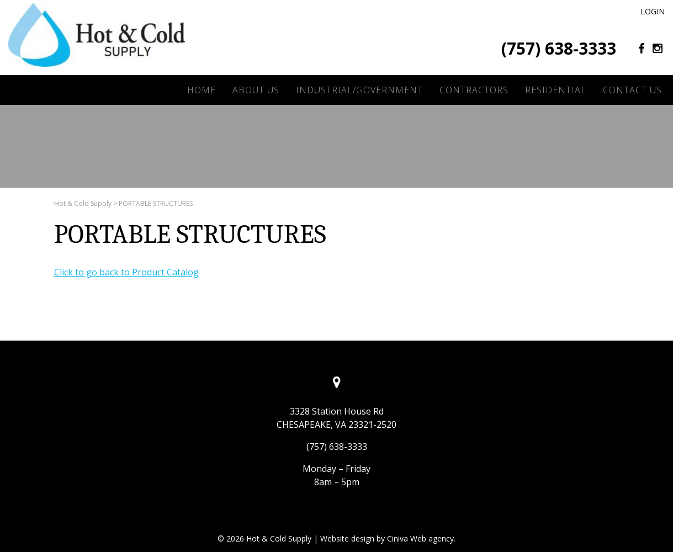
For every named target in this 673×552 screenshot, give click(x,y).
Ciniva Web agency (420, 538)
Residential (555, 90)
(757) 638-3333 (558, 48)
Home (201, 90)
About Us (255, 90)
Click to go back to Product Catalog (126, 272)
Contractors (473, 90)
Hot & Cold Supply (83, 203)
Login (652, 11)
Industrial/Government (359, 90)
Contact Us (632, 90)
